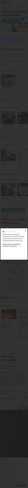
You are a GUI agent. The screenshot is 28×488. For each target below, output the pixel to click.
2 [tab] (6, 28)
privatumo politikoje (7, 466)
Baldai (2, 441)
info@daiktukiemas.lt (7, 419)
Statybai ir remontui (18, 448)
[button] (13, 273)
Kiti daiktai (3, 448)
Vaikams (3, 446)
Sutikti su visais (20, 485)
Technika (16, 443)
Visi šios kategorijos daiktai (9, 70)
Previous (1, 28)
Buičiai (15, 441)
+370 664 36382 (7, 416)
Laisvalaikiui (16, 446)
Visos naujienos (7, 306)
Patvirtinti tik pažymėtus (7, 485)
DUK (15, 456)
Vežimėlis (5, 126)
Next (11, 28)
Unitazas (5, 198)
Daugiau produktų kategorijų (14, 210)
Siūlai (4, 163)
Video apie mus (10, 21)
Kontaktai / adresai (5, 456)
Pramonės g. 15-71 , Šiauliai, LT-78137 (11, 421)
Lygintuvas (6, 89)
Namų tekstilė (4, 443)
